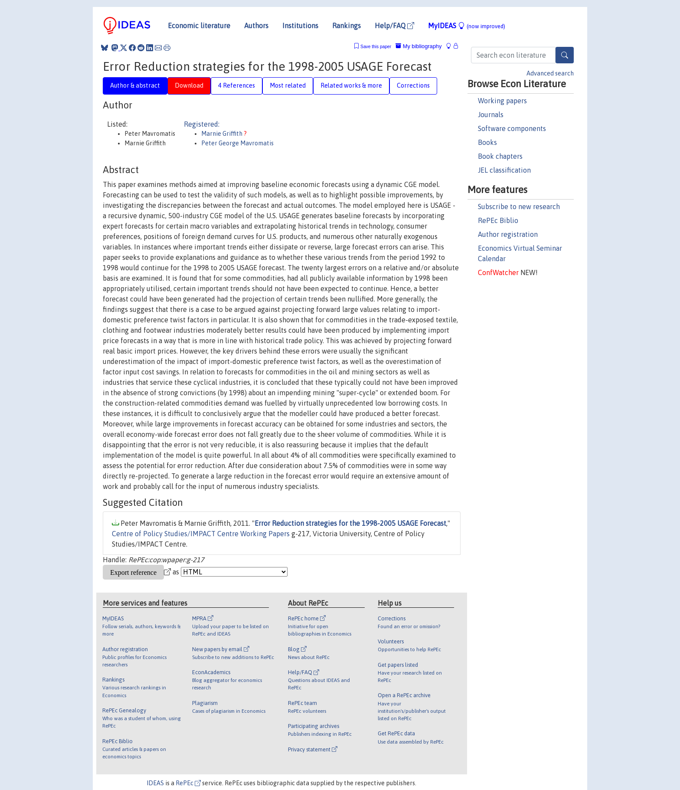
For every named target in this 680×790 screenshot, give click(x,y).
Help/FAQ (394, 26)
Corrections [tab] (413, 85)
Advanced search (550, 73)
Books (487, 142)
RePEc (188, 783)
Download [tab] (189, 85)
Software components (512, 128)
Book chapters (500, 156)
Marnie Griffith (222, 133)
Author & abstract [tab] (135, 85)
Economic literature (199, 26)
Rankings (346, 26)
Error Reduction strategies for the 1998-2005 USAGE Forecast (350, 523)
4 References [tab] (236, 85)
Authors (256, 26)
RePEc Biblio (498, 220)
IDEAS (155, 783)
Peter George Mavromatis (237, 143)
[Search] (565, 55)
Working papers (502, 101)
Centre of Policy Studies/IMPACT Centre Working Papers (201, 534)
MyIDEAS (466, 26)
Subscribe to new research (519, 206)
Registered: (201, 124)
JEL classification (504, 170)
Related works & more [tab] (351, 85)
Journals (490, 114)
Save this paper (375, 46)
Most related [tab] (288, 85)
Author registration (508, 234)
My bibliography (418, 46)
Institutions (300, 26)
